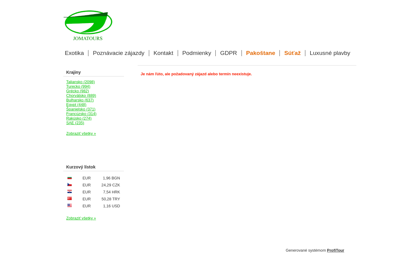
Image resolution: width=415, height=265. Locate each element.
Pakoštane (260, 53)
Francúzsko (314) (81, 113)
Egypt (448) (76, 104)
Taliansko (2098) (80, 82)
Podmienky (196, 53)
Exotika (74, 53)
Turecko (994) (78, 86)
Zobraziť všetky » (81, 133)
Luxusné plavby (330, 53)
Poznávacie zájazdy (119, 53)
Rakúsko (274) (78, 118)
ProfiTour (335, 250)
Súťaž (292, 53)
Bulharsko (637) (80, 100)
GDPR (228, 53)
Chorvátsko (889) (81, 95)
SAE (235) (75, 123)
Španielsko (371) (80, 109)
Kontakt (163, 53)
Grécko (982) (77, 91)
